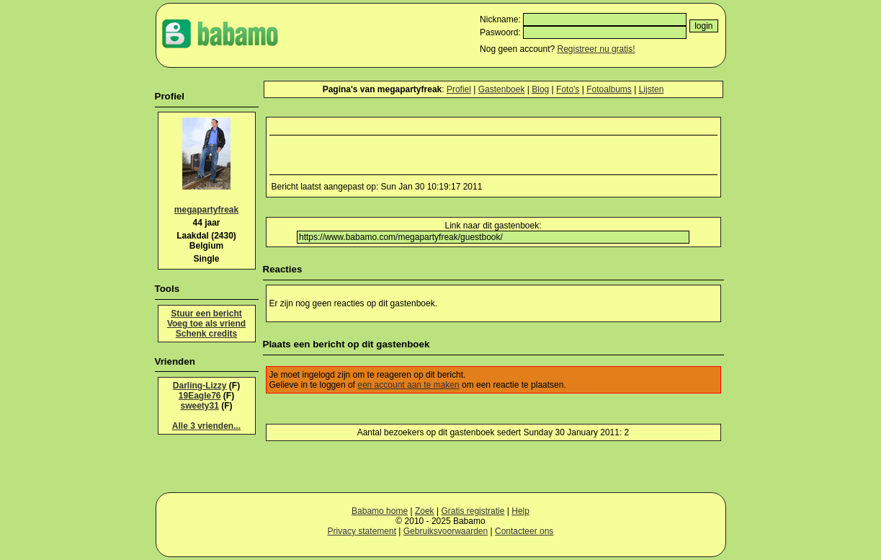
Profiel (459, 89)
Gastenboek (501, 89)
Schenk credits (206, 334)
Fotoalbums (609, 89)
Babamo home (380, 511)
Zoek (424, 511)
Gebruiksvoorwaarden (445, 531)
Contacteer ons (524, 531)
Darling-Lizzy (200, 386)
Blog (540, 89)
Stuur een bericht (206, 313)
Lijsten (651, 89)
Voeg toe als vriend (206, 324)
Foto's (567, 89)
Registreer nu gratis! (596, 49)
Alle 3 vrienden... (206, 426)
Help (520, 511)
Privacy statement (362, 531)
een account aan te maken (408, 385)
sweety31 (199, 406)
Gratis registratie (472, 511)
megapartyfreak (206, 210)
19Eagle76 (200, 396)
